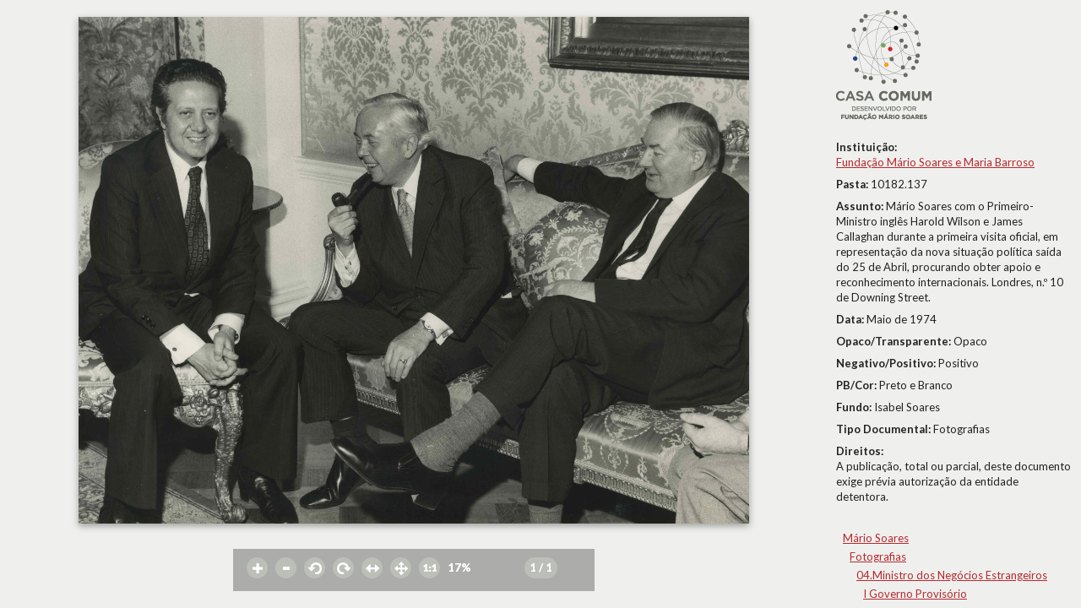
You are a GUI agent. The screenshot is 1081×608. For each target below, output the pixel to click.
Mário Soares (876, 538)
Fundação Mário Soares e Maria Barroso (935, 162)
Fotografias (878, 556)
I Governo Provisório (915, 593)
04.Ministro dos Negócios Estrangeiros (951, 575)
